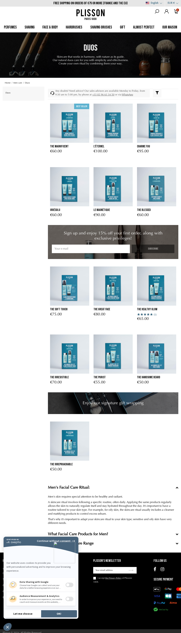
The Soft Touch (59, 309)
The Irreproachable (61, 464)
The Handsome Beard (148, 377)
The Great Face (102, 309)
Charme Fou (143, 146)
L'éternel (99, 146)
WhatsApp (127, 95)
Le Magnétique (102, 210)
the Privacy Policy (113, 578)
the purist (100, 377)
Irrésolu (55, 210)
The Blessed (144, 210)
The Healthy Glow (147, 309)
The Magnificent (59, 146)
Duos (8, 93)
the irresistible (59, 377)
